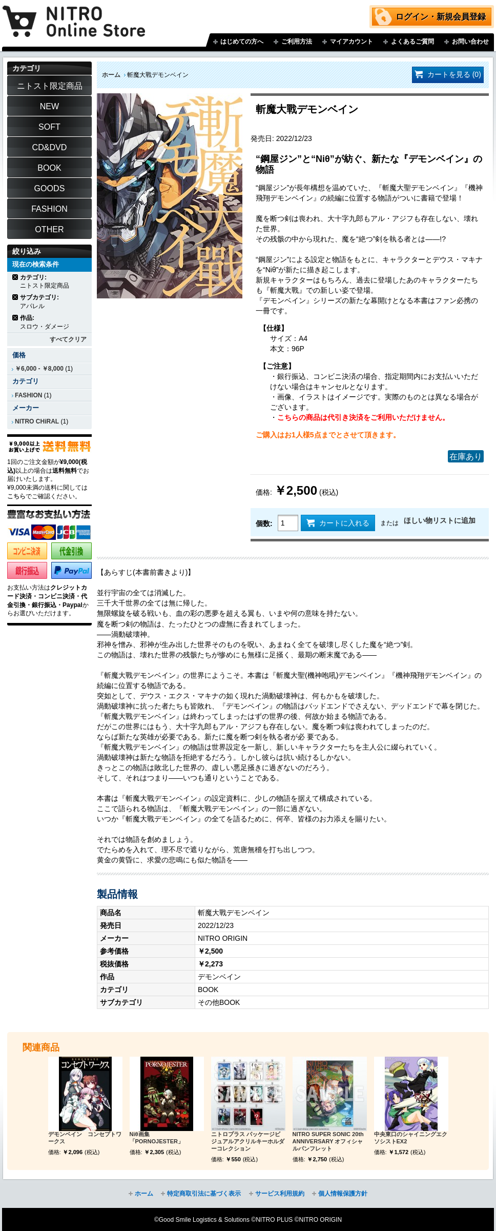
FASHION (28, 395)
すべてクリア (68, 339)
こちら (16, 496)
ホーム (111, 74)
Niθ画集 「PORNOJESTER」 (156, 1137)
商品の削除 (15, 277)
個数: (264, 523)
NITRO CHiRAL (37, 421)
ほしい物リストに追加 (440, 520)
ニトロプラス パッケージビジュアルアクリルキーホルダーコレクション (247, 1141)
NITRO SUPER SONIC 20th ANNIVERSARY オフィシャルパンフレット (328, 1141)
